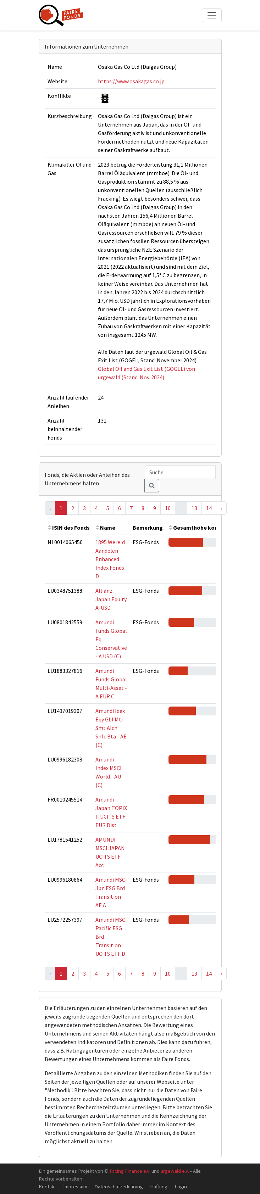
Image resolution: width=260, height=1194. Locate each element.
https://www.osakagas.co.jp (131, 81)
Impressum (75, 1186)
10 (168, 508)
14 (209, 508)
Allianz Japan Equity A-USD (111, 599)
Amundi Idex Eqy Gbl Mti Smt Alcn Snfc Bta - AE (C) (111, 727)
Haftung (158, 1186)
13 (194, 508)
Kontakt (47, 1186)
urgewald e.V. (175, 1170)
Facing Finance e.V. (130, 1170)
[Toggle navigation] (212, 15)
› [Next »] (221, 508)
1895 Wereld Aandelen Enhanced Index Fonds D (110, 559)
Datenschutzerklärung (118, 1186)
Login (181, 1186)
